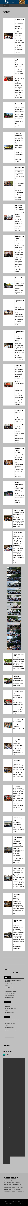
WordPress (19, 1201)
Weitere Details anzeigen (9, 987)
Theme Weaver (19, 1203)
